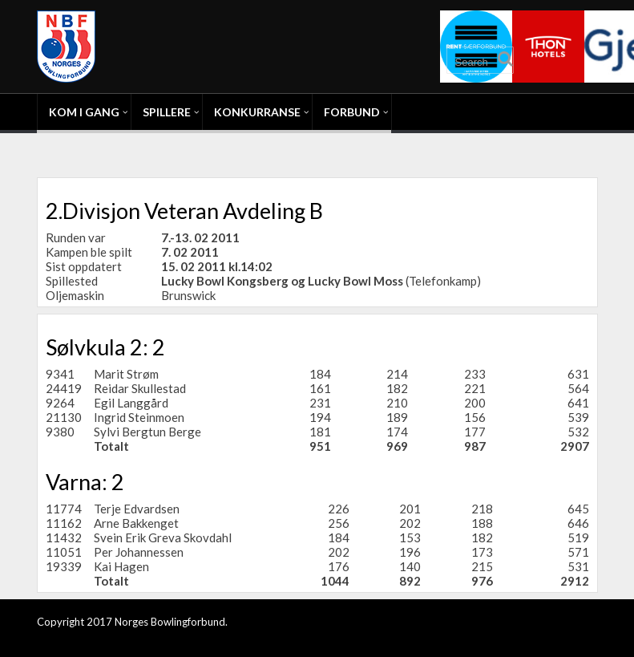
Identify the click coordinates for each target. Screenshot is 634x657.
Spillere (167, 112)
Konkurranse (257, 112)
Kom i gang (84, 112)
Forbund (352, 112)
